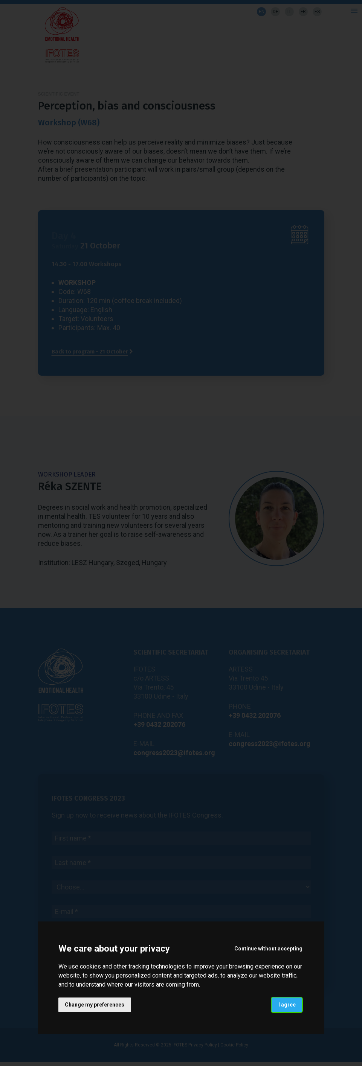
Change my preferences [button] (95, 1005)
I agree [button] (286, 1005)
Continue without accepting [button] (268, 949)
